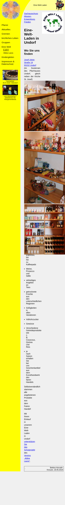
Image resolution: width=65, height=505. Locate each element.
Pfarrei (5, 25)
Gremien (6, 34)
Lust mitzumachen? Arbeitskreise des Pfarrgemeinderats (10, 97)
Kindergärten (8, 57)
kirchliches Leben (10, 38)
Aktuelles (6, 29)
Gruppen (6, 42)
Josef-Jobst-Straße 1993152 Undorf (30, 62)
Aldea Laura (8, 53)
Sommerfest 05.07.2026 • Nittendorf (10, 81)
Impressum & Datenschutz (8, 62)
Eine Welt (6, 47)
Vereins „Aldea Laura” (27, 458)
